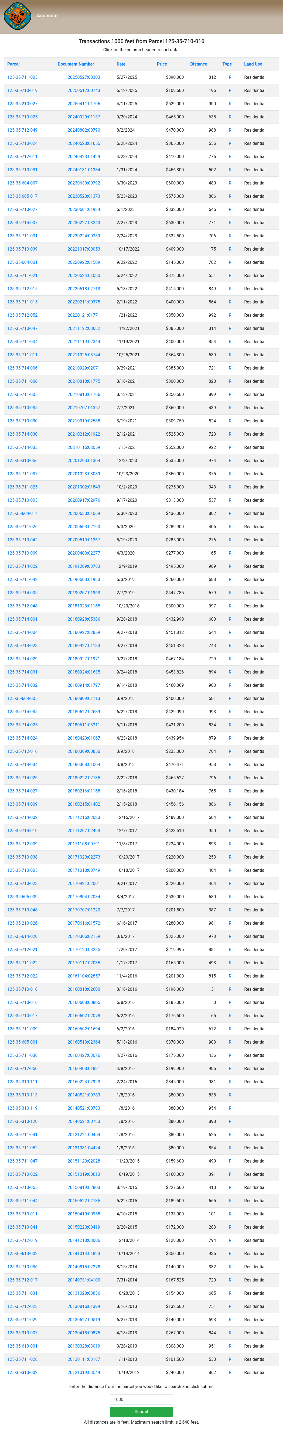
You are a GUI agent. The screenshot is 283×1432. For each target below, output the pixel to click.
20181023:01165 (84, 606)
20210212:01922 (84, 434)
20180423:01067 (84, 738)
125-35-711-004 (22, 341)
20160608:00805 (84, 1002)
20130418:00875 (84, 1332)
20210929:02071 (84, 368)
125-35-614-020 (22, 936)
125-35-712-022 (22, 976)
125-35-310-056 (22, 460)
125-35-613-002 (22, 1253)
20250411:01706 (84, 103)
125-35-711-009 (22, 1028)
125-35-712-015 (22, 288)
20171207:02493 (84, 830)
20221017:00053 (84, 249)
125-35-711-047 (22, 1161)
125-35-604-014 (22, 513)
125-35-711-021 (22, 275)
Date (121, 64)
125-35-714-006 (22, 368)
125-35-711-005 (22, 394)
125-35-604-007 (22, 183)
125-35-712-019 (22, 1240)
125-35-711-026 (22, 526)
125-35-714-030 (22, 434)
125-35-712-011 (22, 156)
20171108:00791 (84, 843)
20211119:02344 (84, 341)
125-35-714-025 (22, 724)
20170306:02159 (84, 936)
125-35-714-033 (22, 447)
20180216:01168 (84, 791)
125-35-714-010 (22, 830)
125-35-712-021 (22, 949)
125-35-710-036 (22, 1266)
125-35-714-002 (22, 817)
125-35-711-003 (22, 77)
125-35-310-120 (22, 1121)
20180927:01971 (84, 658)
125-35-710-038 (22, 857)
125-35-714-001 (22, 619)
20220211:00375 (84, 302)
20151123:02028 (84, 1161)
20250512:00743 (84, 90)
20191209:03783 (84, 566)
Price (162, 64)
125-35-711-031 (22, 1293)
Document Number (76, 64)
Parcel (13, 64)
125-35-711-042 (22, 579)
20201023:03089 (84, 473)
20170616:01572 (84, 923)
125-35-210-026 (22, 923)
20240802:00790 (84, 130)
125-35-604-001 (22, 262)
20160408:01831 (84, 1068)
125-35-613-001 (22, 1346)
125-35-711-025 (22, 487)
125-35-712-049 (22, 130)
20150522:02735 (84, 1200)
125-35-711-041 (22, 1134)
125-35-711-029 (22, 1319)
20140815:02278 (84, 1266)
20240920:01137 (84, 116)
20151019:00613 (84, 1174)
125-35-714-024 (22, 738)
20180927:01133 (84, 645)
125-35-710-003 (22, 500)
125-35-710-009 (22, 553)
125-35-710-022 (22, 1174)
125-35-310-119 (22, 1108)
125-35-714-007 (22, 222)
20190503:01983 (84, 579)
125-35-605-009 (22, 896)
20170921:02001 (84, 883)
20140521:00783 (84, 1095)
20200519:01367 (84, 539)
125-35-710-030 (22, 420)
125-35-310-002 (22, 1372)
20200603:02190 (84, 526)
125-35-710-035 (22, 407)
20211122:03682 (84, 328)
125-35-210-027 (22, 103)
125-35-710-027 (22, 209)
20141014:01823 (84, 1253)
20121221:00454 (84, 1134)
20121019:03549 (84, 1372)
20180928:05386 (84, 619)
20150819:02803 (84, 1187)
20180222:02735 (84, 777)
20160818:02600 (84, 989)
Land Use (253, 64)
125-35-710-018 (22, 989)
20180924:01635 (84, 672)
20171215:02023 (84, 817)
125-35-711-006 (22, 381)
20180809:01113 (84, 698)
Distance (198, 64)
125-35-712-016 (22, 751)
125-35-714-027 (22, 791)
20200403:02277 (84, 553)
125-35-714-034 (22, 764)
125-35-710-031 (22, 169)
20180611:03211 (84, 724)
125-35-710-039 (22, 249)
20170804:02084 (84, 896)
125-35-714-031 (22, 672)
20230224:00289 (84, 235)
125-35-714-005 (22, 592)
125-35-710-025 (22, 116)
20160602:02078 (84, 1015)
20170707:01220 (84, 909)
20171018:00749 (84, 870)
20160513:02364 (84, 1042)
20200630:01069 (84, 513)
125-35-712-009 (22, 843)
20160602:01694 (84, 1028)
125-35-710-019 (22, 90)
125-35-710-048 (22, 909)
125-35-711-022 (22, 962)
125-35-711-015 (22, 302)
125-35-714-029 (22, 658)
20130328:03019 (84, 1346)
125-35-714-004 (22, 632)
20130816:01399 (84, 1306)
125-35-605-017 (22, 196)
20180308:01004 (84, 764)
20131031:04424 (84, 1147)
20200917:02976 (84, 500)
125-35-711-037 (22, 473)
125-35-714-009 (22, 804)
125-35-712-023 (22, 1306)
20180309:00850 (84, 751)
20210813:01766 (84, 394)
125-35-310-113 (22, 1095)
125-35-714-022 (22, 566)
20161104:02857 (84, 976)
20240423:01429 (84, 156)
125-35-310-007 (22, 1332)
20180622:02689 (84, 711)
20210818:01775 (84, 381)
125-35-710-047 (22, 328)
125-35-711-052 (22, 1147)
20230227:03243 (84, 222)
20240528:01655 (84, 143)
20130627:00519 (84, 1319)
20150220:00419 (84, 1227)
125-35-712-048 (22, 606)
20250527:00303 (84, 77)
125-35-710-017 (22, 1015)
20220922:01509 (84, 262)
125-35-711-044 (22, 1200)
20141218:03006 (84, 1240)
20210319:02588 (84, 420)
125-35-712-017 (22, 1280)
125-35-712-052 (22, 315)
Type (227, 64)
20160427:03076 (84, 1055)
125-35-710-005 (22, 870)
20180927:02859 (84, 632)
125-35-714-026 (22, 777)
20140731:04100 (84, 1280)
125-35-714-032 (22, 685)
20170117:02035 (84, 962)
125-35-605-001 (22, 1042)
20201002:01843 (84, 487)
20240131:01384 (84, 169)
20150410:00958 (84, 1213)
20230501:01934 (84, 209)
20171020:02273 (84, 857)
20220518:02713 (84, 288)
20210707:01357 (84, 407)
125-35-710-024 (22, 143)
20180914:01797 (84, 685)
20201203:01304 (84, 460)
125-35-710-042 (22, 539)
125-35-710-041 (22, 1227)
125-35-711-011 (22, 354)
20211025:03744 (84, 354)
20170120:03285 (84, 949)
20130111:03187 (84, 1359)
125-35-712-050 (22, 1068)
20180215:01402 (84, 804)
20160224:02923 (84, 1081)
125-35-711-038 (22, 1055)
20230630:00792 (84, 183)
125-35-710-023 (22, 883)
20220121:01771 (84, 315)
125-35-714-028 (22, 645)
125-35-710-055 (22, 1187)
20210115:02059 (84, 447)
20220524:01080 (84, 275)
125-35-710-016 (22, 1002)
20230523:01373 (84, 196)
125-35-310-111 (22, 1081)
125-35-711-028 (22, 1359)
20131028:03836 (84, 1293)
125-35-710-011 (22, 1213)
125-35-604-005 (22, 698)
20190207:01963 (84, 592)
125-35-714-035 (22, 711)
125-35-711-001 (22, 235)
